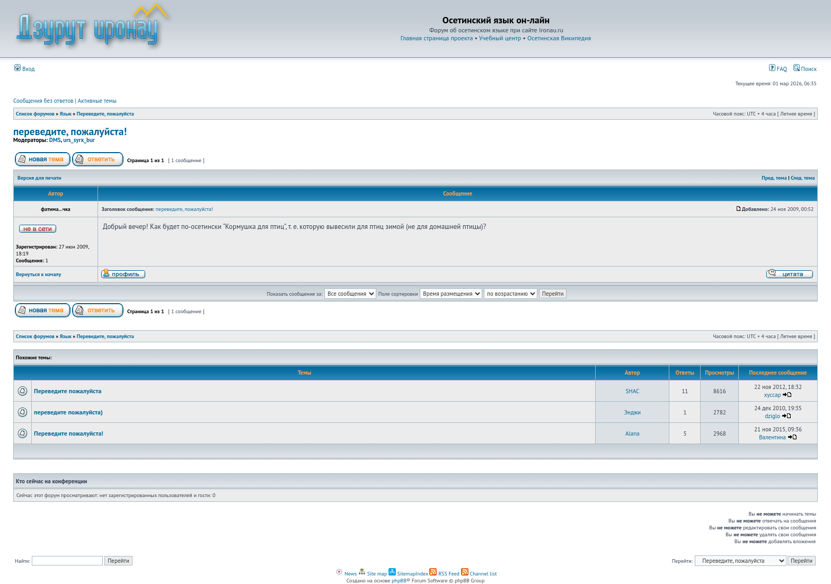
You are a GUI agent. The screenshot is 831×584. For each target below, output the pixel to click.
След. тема (803, 177)
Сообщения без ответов (43, 100)
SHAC (633, 391)
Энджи (632, 412)
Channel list (479, 573)
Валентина (772, 437)
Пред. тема (774, 177)
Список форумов (35, 113)
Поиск (805, 69)
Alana (632, 433)
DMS (55, 140)
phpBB (399, 580)
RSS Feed (444, 573)
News (346, 573)
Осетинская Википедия (559, 38)
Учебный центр (500, 38)
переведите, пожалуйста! (70, 131)
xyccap (772, 395)
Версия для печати (39, 177)
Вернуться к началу (38, 274)
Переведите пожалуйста (67, 391)
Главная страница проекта (437, 38)
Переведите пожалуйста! (68, 433)
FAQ (778, 69)
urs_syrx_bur (78, 140)
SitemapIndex (408, 573)
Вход (24, 69)
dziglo (772, 416)
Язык (66, 113)
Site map (372, 573)
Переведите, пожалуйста (105, 113)
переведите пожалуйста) (68, 412)
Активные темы (97, 100)
